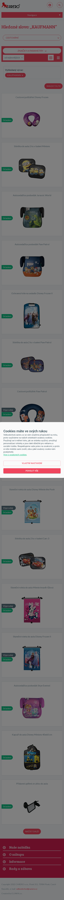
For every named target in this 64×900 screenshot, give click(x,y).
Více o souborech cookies (15, 455)
